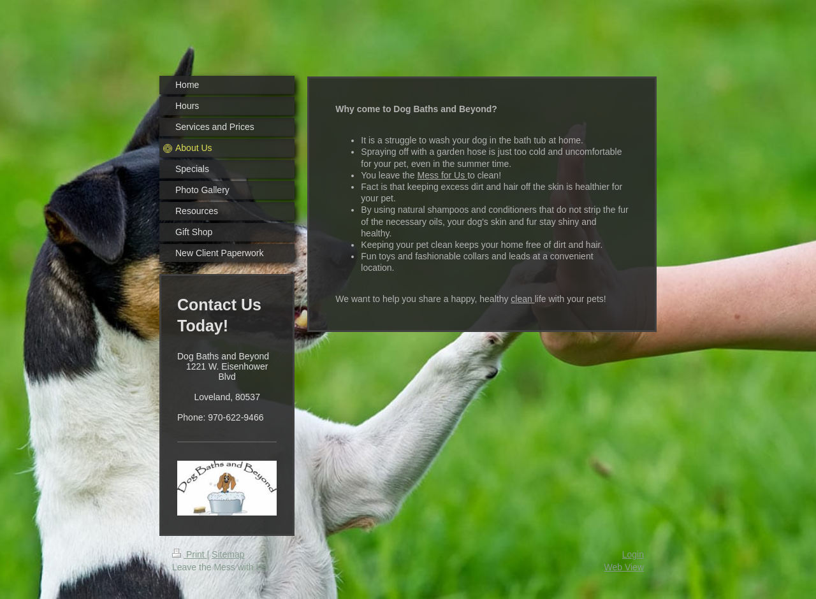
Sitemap (228, 554)
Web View (624, 567)
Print (189, 554)
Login (633, 554)
